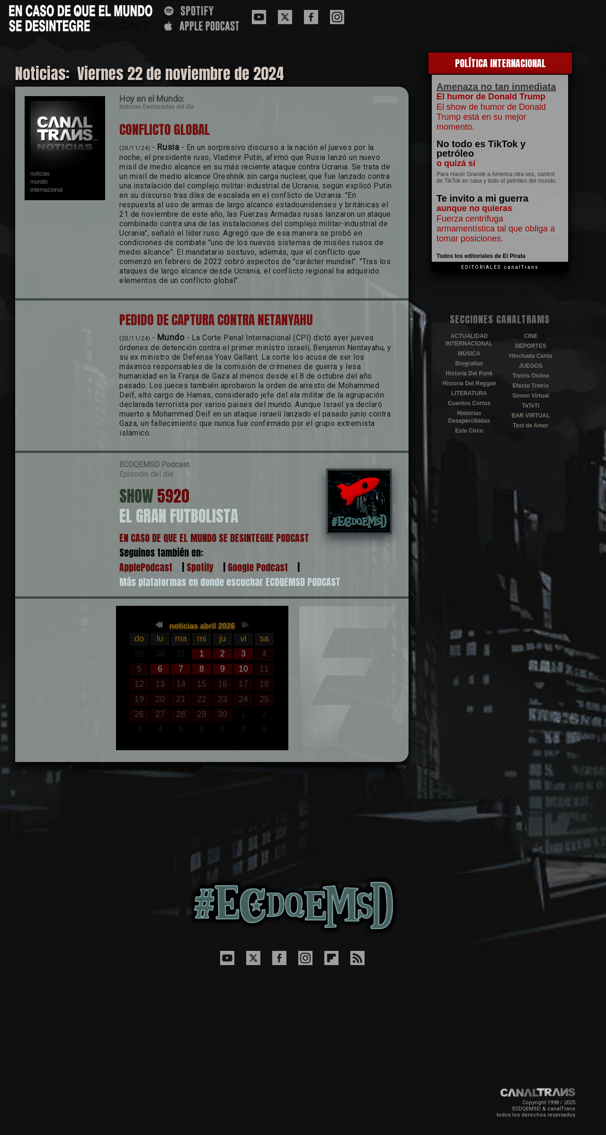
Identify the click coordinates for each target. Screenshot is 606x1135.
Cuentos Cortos (469, 403)
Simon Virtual (530, 395)
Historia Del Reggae (469, 383)
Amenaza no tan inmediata (496, 86)
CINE (531, 336)
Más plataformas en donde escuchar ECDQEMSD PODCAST (229, 582)
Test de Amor (530, 425)
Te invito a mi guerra (482, 198)
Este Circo (469, 430)
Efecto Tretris (531, 385)
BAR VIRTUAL (530, 415)
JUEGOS (531, 366)
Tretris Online (530, 375)
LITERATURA (469, 393)
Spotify (200, 567)
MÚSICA (469, 353)
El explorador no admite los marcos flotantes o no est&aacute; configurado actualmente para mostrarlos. (202, 678)
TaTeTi (531, 405)
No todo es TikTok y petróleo (481, 148)
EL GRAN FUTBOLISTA (178, 516)
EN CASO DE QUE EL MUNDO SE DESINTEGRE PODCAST (214, 538)
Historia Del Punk (469, 373)
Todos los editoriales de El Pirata (481, 256)
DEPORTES (530, 346)
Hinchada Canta (531, 356)
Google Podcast (258, 567)
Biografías (469, 363)
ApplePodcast (145, 567)
